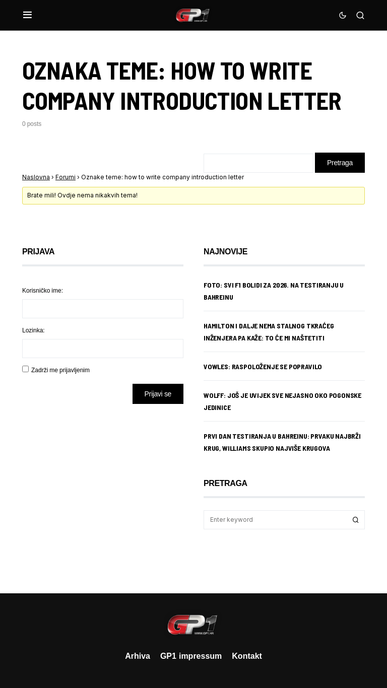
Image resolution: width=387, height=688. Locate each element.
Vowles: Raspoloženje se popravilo (263, 366)
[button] (27, 15)
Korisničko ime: (42, 290)
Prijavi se (158, 393)
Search (355, 520)
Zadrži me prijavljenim (60, 370)
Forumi (65, 177)
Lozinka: (33, 330)
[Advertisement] (102, 491)
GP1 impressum (191, 656)
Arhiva (137, 656)
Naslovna (36, 177)
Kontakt (247, 656)
